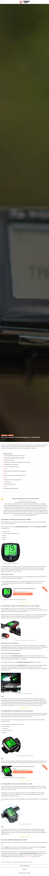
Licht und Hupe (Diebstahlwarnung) (12, 466)
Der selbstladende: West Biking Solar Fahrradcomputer (15, 471)
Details (29, 591)
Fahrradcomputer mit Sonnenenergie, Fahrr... (24, 766)
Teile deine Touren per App (10, 484)
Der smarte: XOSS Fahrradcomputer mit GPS (13, 479)
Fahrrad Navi (28, 856)
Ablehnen (24, 869)
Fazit (6, 468)
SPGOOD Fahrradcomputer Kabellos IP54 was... (24, 588)
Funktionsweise (8, 481)
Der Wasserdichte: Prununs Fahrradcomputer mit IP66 (14, 475)
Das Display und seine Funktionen (11, 464)
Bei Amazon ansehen (22, 594)
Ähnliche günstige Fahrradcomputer (11, 488)
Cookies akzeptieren (24, 865)
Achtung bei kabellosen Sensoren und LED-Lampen (15, 455)
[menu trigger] (2, 2)
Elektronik (4, 435)
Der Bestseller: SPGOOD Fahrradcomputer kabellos (14, 457)
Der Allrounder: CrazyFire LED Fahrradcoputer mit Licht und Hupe (17, 462)
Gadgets (11, 435)
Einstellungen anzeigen (24, 873)
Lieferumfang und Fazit (9, 460)
